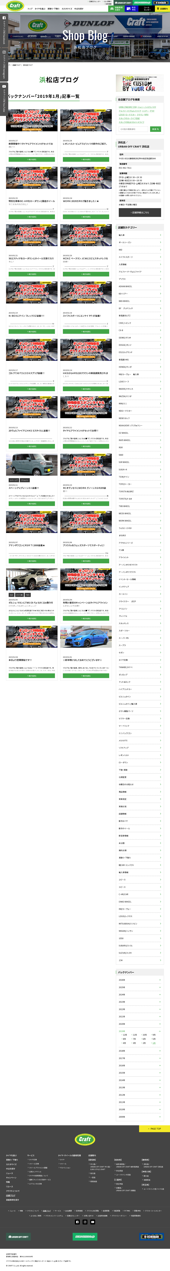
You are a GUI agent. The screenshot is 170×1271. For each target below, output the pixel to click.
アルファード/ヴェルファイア (130, 110)
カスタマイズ (67, 8)
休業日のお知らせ (126, 784)
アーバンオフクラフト (127, 572)
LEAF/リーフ (124, 381)
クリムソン (123, 608)
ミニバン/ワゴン (125, 733)
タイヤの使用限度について (38, 1175)
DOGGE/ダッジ (125, 345)
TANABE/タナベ (126, 667)
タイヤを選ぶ (40, 8)
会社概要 (68, 1211)
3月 (134, 1043)
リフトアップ (124, 747)
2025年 (122, 987)
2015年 (122, 1072)
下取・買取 (123, 769)
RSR (121, 447)
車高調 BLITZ (124, 315)
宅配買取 (117, 1211)
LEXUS (122, 114)
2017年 (122, 1058)
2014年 (122, 1080)
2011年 (122, 1102)
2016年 (122, 1065)
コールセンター (147, 8)
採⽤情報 (108, 4)
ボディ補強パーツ (126, 711)
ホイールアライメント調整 (38, 1167)
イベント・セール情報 (127, 579)
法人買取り (108, 1)
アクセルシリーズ (126, 542)
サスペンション (65, 1167)
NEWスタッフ (124, 418)
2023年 (122, 1001)
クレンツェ (123, 616)
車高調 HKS (124, 359)
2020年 (122, 1024)
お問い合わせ (89, 1215)
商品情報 (122, 791)
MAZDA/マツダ (125, 396)
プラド (152, 110)
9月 (154, 1034)
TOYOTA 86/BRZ (126, 491)
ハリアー (145, 110)
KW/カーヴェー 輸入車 (129, 374)
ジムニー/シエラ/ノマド (146, 107)
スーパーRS (124, 638)
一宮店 (92, 1177)
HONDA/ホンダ (125, 366)
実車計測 (122, 806)
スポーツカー (124, 630)
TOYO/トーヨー (125, 484)
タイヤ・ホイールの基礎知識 (69, 1155)
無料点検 (122, 850)
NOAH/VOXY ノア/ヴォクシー (131, 425)
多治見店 (119, 1170)
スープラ (122, 645)
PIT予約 (127, 1211)
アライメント (124, 557)
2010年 (122, 1109)
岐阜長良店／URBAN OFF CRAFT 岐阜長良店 (127, 1165)
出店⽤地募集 (103, 1215)
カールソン (123, 594)
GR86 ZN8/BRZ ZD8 (128, 107)
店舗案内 (164, 8)
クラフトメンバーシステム (54, 1215)
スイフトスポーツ (126, 257)
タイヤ (62, 1159)
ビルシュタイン (125, 696)
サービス (30, 1155)
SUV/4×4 (123, 469)
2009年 (122, 1116)
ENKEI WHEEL (125, 901)
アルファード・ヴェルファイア (130, 271)
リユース (9, 1186)
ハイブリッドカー (125, 689)
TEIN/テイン (124, 476)
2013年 (122, 1087)
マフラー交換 (124, 718)
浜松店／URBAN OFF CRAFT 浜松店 (153, 1165)
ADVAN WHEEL (125, 286)
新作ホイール (124, 828)
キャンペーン (11, 1177)
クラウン (140, 114)
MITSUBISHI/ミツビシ (128, 923)
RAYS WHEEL (124, 440)
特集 (8, 1182)
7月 (134, 1038)
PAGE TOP (156, 1128)
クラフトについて (13, 1191)
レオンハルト (124, 755)
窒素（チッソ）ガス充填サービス (40, 1179)
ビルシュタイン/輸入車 (128, 703)
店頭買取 (106, 1211)
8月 (124, 1038)
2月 (144, 1043)
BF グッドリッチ (126, 308)
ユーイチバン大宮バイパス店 (154, 1189)
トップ (30, 8)
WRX (146, 114)
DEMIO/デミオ (125, 337)
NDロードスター (125, 410)
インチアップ (124, 586)
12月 (125, 1034)
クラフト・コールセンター (153, 1211)
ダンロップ (123, 674)
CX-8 (121, 330)
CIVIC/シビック (125, 323)
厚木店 (146, 1176)
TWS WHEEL (124, 506)
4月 (124, 1043)
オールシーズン (125, 242)
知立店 (92, 1173)
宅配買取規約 (136, 1215)
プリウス (122, 279)
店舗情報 (122, 813)
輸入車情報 (123, 872)
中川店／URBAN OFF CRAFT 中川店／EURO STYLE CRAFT (100, 1166)
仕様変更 (122, 777)
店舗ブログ (16, 65)
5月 (154, 1038)
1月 (154, 1043)
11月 (135, 1034)
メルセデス (123, 740)
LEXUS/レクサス (125, 916)
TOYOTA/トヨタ (125, 498)
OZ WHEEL (123, 432)
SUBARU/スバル (126, 945)
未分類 (122, 843)
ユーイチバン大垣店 (123, 1174)
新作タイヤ (123, 821)
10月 (145, 1034)
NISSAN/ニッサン (126, 931)
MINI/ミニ (123, 403)
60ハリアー (123, 293)
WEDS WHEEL (125, 513)
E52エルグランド (125, 352)
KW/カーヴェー (125, 909)
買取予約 (137, 1211)
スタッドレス (124, 623)
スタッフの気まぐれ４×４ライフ (131, 122)
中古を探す (79, 8)
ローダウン (123, 762)
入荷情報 (122, 264)
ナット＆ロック (124, 682)
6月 (144, 1038)
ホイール (63, 1163)
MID (120, 249)
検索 (154, 129)
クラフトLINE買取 (93, 1211)
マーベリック (124, 725)
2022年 (122, 1009)
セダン (121, 652)
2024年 (122, 994)
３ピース (122, 887)
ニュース (9, 1173)
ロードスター (130, 114)
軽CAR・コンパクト (126, 865)
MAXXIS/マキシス (126, 388)
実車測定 (122, 799)
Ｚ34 (120, 960)
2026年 (122, 979)
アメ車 (121, 550)
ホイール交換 (34, 1163)
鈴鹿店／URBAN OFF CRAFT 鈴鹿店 (126, 1189)
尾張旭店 (93, 1181)
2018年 (122, 1050)
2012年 (122, 1094)
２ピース (122, 879)
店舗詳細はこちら (140, 212)
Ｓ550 (121, 938)
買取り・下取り (53, 8)
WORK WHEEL (125, 520)
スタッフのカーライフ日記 (129, 118)
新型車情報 (123, 835)
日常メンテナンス (35, 1171)
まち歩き (122, 535)
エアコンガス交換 (35, 1184)
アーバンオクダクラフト (128, 564)
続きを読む (32, 159)
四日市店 (119, 1184)
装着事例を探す (119, 8)
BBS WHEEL (124, 301)
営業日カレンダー (95, 1)
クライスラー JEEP (127, 601)
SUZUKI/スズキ (125, 952)
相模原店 (147, 1180)
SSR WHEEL (124, 462)
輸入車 (122, 235)
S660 (121, 454)
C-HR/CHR (123, 894)
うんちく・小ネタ (125, 528)
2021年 (122, 1016)
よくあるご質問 (36, 1215)
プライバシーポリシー (119, 1215)
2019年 (122, 1031)
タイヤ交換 (123, 660)
